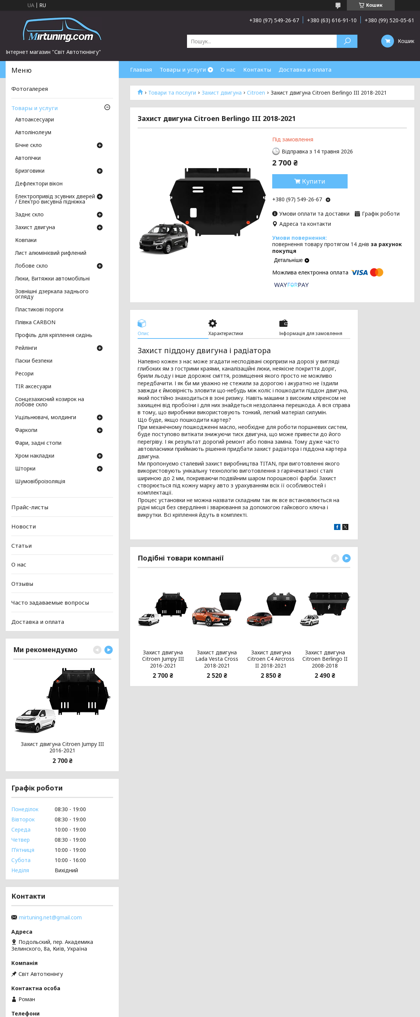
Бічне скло (28, 145)
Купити (313, 181)
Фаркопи (26, 430)
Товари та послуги (172, 92)
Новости (23, 526)
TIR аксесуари (33, 387)
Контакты (257, 69)
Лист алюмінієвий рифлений (50, 253)
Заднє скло (29, 215)
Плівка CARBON (35, 323)
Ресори (24, 374)
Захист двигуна (222, 92)
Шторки (25, 469)
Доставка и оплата (305, 69)
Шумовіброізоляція (40, 482)
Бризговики (29, 171)
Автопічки (28, 158)
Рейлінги (26, 348)
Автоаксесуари (34, 120)
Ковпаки (26, 240)
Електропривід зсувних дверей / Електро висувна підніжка (55, 199)
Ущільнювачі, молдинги (45, 418)
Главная (141, 69)
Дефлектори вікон (39, 184)
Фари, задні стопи (38, 443)
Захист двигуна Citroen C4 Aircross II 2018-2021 (270, 659)
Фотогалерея (29, 88)
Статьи (21, 545)
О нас (228, 69)
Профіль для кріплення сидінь (53, 335)
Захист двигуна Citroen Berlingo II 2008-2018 (325, 659)
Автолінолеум (33, 133)
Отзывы (22, 583)
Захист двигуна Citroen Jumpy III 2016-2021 (163, 659)
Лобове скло (31, 266)
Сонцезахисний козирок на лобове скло (49, 402)
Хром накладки (34, 456)
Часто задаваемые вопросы (50, 602)
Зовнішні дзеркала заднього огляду (52, 294)
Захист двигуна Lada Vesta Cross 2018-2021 (216, 659)
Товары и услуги (182, 69)
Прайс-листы (29, 507)
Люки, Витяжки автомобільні (52, 279)
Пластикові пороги (39, 310)
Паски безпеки (33, 361)
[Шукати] (347, 41)
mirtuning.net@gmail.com (50, 917)
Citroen (256, 92)
